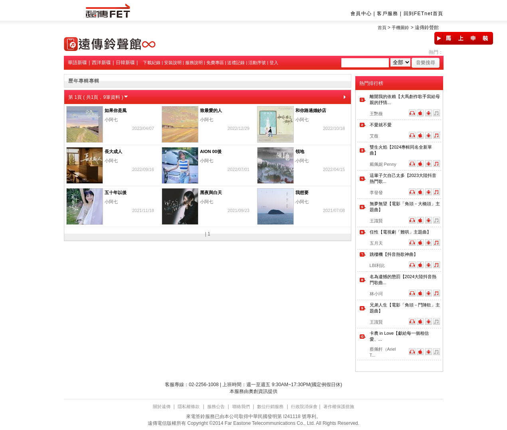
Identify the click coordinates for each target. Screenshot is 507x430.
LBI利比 (377, 265)
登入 (273, 62)
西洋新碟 (101, 62)
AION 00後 (211, 151)
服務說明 (194, 62)
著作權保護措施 (338, 406)
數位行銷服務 (270, 406)
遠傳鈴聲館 (427, 27)
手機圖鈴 (400, 27)
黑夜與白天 (211, 192)
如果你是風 (116, 110)
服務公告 (216, 406)
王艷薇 (376, 113)
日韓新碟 (125, 62)
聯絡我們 (241, 406)
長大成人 (113, 151)
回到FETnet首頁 (423, 13)
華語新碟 (77, 62)
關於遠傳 (161, 406)
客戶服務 (387, 13)
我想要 (302, 192)
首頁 (382, 27)
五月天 (376, 243)
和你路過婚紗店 (310, 110)
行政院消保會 (304, 406)
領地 (299, 151)
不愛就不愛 (381, 124)
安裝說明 (173, 62)
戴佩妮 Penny (383, 164)
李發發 (376, 192)
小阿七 (111, 119)
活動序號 (257, 62)
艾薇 (374, 136)
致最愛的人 (211, 110)
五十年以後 (116, 192)
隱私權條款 (189, 406)
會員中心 (361, 13)
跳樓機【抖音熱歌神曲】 (394, 254)
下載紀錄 (151, 62)
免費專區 (215, 62)
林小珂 (376, 293)
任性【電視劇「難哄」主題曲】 (400, 232)
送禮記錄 (236, 62)
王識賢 (376, 220)
